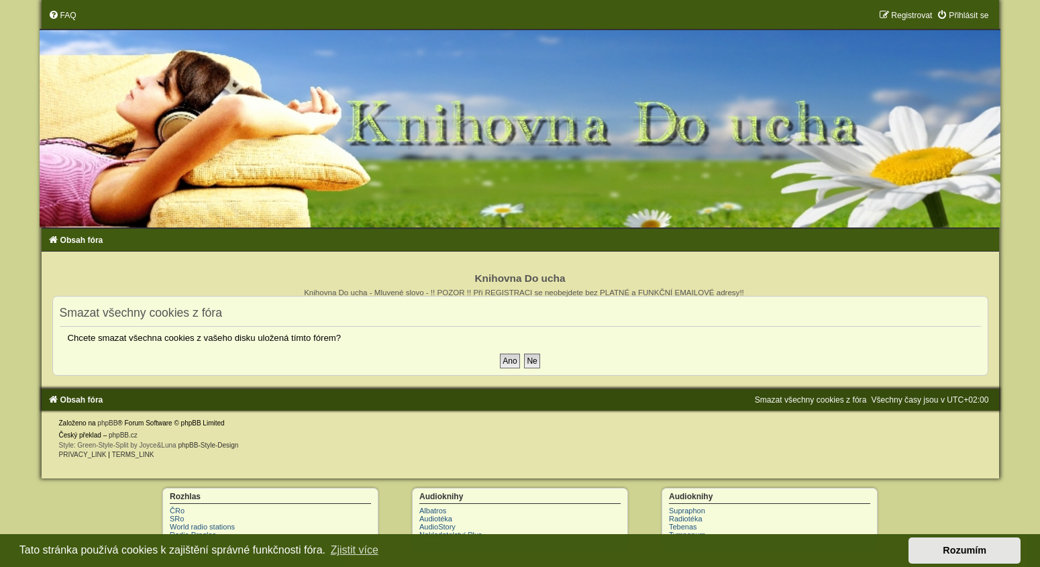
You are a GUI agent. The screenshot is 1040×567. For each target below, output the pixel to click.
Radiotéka (686, 519)
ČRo (177, 511)
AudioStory (437, 527)
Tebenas (683, 527)
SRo (177, 519)
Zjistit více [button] (354, 550)
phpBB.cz (123, 435)
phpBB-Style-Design (208, 445)
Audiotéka (435, 519)
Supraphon (687, 511)
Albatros (432, 511)
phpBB (107, 423)
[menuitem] (62, 15)
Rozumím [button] (964, 550)
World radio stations (202, 527)
